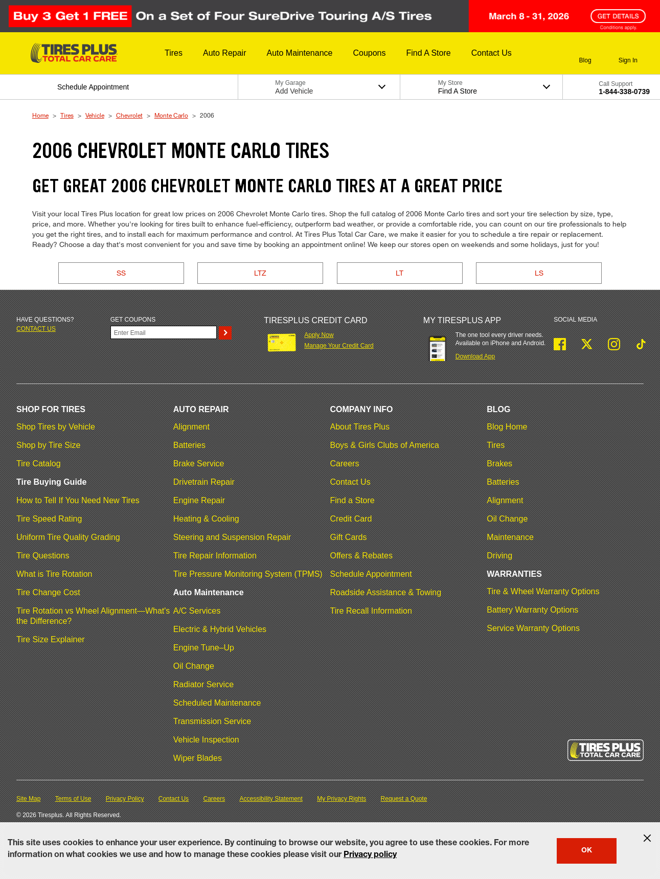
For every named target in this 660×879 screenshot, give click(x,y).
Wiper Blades (197, 758)
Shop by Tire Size (48, 445)
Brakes (499, 463)
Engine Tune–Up (203, 647)
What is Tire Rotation (54, 574)
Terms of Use (73, 798)
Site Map (28, 798)
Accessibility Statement (271, 798)
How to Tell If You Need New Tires (78, 500)
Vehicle (94, 115)
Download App (475, 356)
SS (121, 272)
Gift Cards (348, 537)
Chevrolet (129, 115)
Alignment (191, 426)
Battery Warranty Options (532, 609)
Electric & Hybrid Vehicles (219, 629)
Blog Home (507, 426)
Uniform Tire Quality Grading (68, 537)
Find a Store (352, 500)
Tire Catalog (38, 463)
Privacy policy (370, 855)
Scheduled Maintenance (217, 702)
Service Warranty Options (533, 628)
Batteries (189, 445)
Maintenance (510, 537)
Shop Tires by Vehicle (55, 426)
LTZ (260, 272)
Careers (344, 463)
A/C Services (196, 610)
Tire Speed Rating (49, 518)
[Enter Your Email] (163, 332)
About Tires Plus (360, 426)
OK (586, 850)
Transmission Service (212, 721)
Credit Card (351, 518)
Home (40, 115)
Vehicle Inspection (206, 739)
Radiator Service (203, 684)
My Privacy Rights (341, 798)
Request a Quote (404, 798)
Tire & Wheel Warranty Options (543, 591)
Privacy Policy (125, 798)
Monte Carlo (171, 115)
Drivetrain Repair (204, 482)
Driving (499, 555)
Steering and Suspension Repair (232, 537)
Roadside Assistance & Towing (386, 592)
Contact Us (350, 482)
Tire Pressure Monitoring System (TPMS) (248, 574)
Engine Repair (199, 500)
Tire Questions (42, 555)
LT (399, 272)
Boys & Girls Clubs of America (384, 445)
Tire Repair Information (215, 555)
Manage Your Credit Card (338, 345)
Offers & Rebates (361, 555)
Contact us (36, 328)
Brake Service (198, 463)
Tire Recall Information (371, 610)
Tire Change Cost (48, 592)
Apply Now (318, 335)
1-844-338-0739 (624, 91)
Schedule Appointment (371, 574)
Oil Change (193, 666)
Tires (67, 115)
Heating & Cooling (206, 518)
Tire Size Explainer (50, 639)
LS (539, 272)
